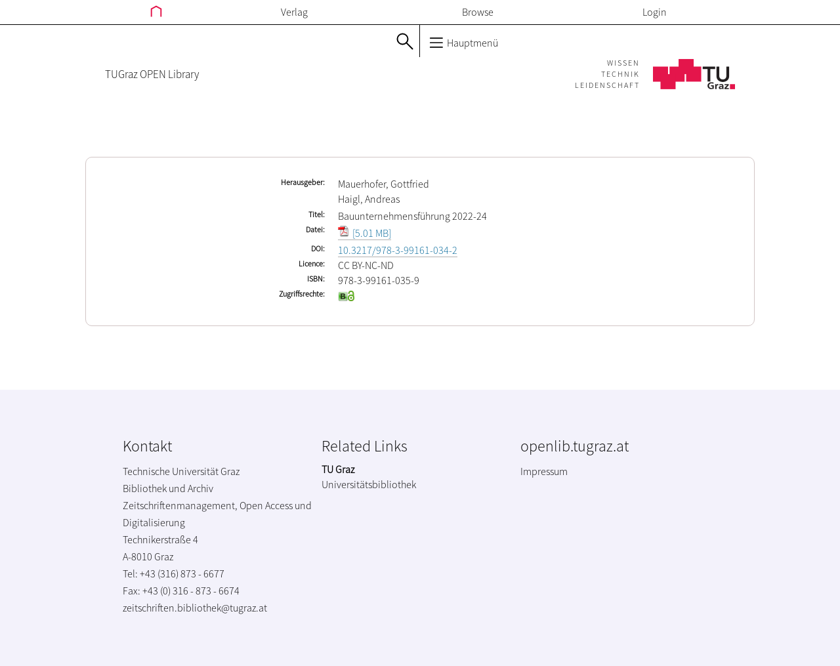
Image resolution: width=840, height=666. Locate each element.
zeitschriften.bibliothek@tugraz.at (195, 607)
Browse (478, 11)
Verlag (294, 11)
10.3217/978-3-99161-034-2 (397, 250)
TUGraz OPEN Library (152, 74)
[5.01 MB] (364, 232)
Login (654, 11)
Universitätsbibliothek (369, 484)
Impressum (544, 471)
